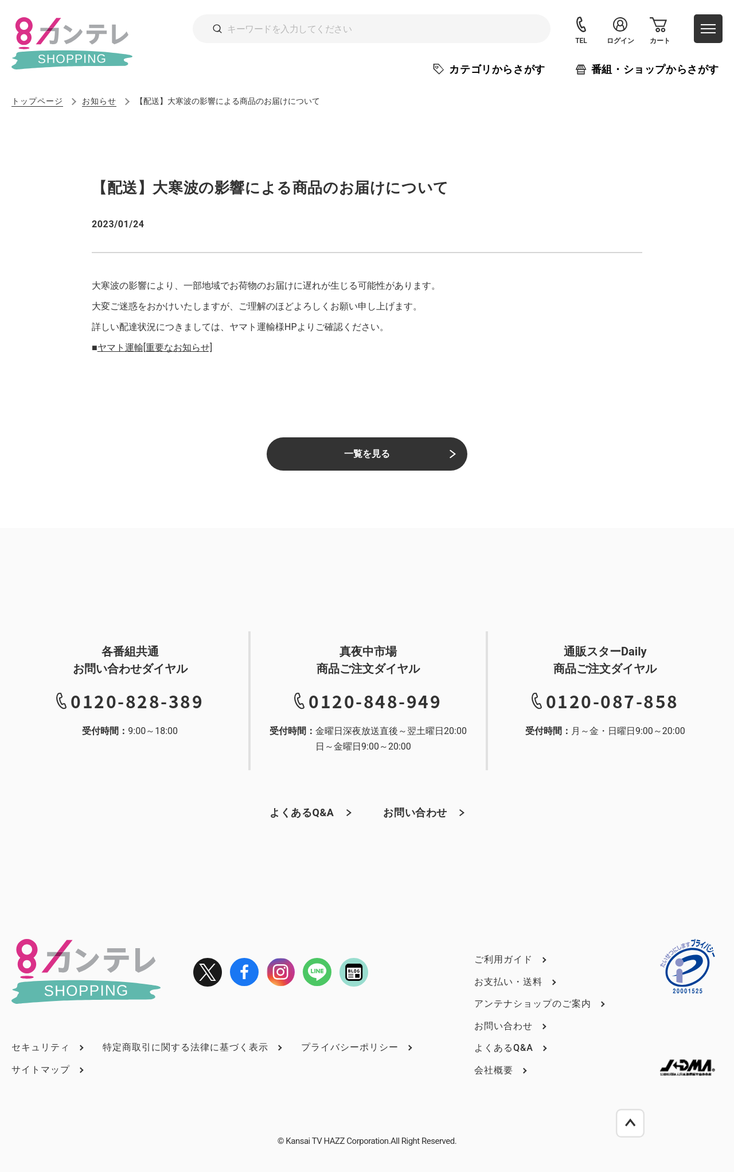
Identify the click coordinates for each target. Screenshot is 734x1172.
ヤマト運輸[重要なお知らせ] (155, 347)
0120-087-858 (612, 700)
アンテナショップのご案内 (532, 1003)
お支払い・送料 (508, 981)
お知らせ (99, 101)
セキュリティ (40, 1047)
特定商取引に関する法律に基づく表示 (185, 1047)
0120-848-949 (375, 700)
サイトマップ (40, 1069)
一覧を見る (367, 453)
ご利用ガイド (503, 959)
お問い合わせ (415, 812)
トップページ (37, 101)
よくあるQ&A (302, 812)
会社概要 (493, 1070)
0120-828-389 (137, 700)
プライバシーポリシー (350, 1047)
